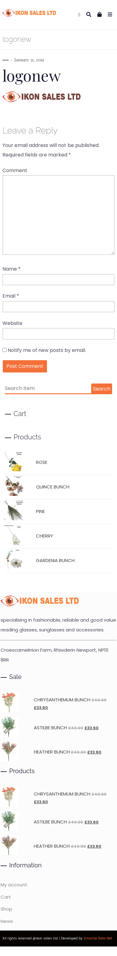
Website (12, 323)
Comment (14, 170)
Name (11, 268)
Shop (6, 909)
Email (10, 295)
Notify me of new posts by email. (47, 350)
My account (14, 884)
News (7, 921)
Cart (6, 897)
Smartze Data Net (98, 938)
